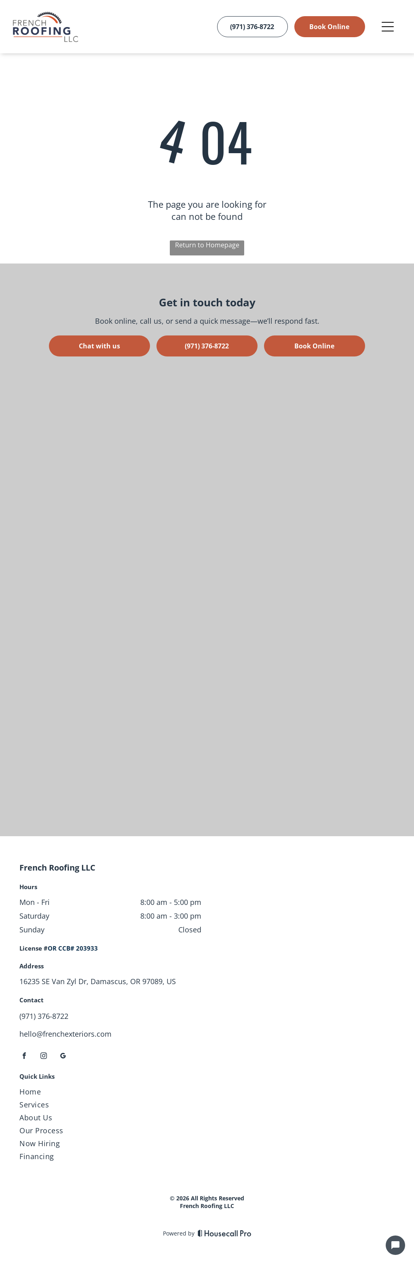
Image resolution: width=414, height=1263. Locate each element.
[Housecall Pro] (224, 1233)
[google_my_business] (63, 1057)
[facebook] (24, 1057)
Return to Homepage (207, 244)
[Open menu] (388, 27)
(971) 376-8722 (43, 1016)
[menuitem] (207, 1093)
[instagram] (44, 1057)
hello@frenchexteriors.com (65, 1034)
